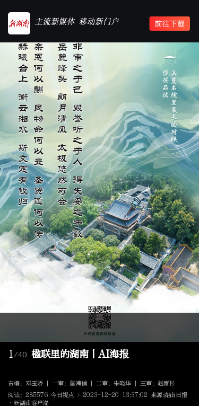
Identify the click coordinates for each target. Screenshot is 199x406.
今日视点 (62, 395)
